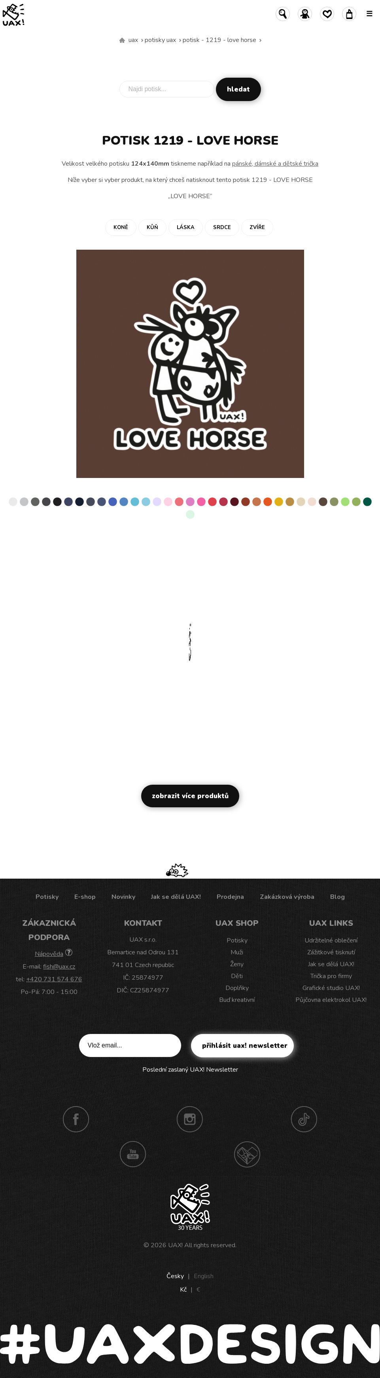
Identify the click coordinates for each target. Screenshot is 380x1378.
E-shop (85, 897)
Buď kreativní (237, 1000)
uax (133, 40)
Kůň (152, 227)
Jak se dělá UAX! (176, 897)
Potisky (47, 897)
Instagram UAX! (189, 1119)
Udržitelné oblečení (330, 940)
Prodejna (230, 897)
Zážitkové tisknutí (331, 952)
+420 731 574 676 (54, 979)
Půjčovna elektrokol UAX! (331, 1000)
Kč (183, 1289)
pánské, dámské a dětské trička (275, 163)
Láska (186, 227)
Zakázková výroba (287, 897)
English (204, 1276)
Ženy (237, 964)
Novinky (123, 897)
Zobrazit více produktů (190, 796)
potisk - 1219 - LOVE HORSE (219, 40)
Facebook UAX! (75, 1119)
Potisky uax (160, 40)
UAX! (175, 1245)
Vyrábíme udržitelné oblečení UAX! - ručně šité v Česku (122, 40)
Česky (175, 1276)
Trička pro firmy (331, 976)
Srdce (222, 227)
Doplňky (237, 988)
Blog (337, 897)
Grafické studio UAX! (331, 988)
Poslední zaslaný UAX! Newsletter (190, 1069)
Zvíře (257, 227)
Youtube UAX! (132, 1154)
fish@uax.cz (59, 966)
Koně (120, 227)
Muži (237, 952)
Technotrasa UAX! (247, 1154)
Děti (237, 976)
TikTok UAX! (304, 1119)
